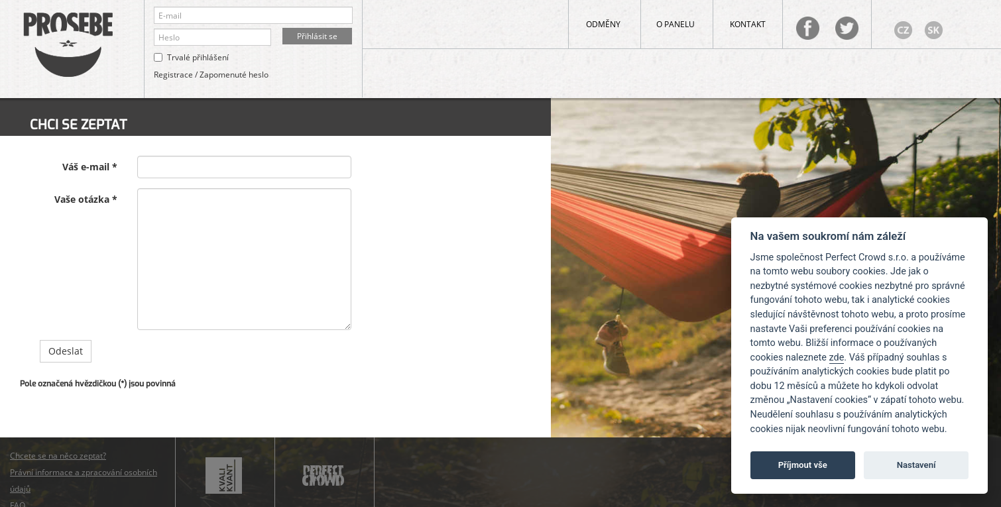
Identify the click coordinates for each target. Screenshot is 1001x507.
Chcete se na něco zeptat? (58, 455)
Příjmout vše (802, 465)
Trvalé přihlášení (198, 57)
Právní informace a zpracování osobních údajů (83, 480)
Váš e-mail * (89, 166)
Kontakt (748, 24)
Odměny (603, 24)
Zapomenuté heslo (234, 74)
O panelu (675, 24)
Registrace (173, 74)
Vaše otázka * (85, 199)
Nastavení (916, 465)
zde (837, 357)
